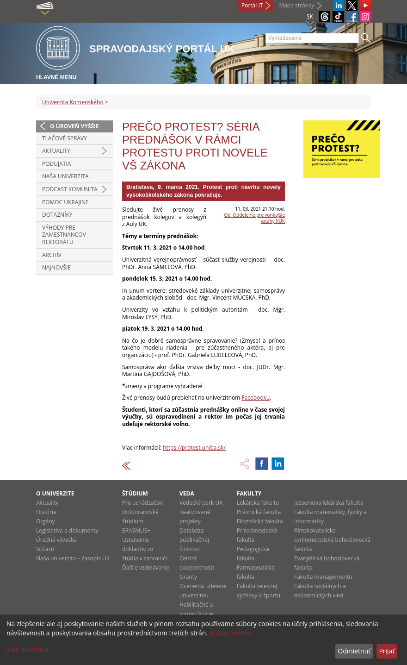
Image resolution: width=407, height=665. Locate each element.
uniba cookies (230, 632)
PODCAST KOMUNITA (70, 189)
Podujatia (56, 164)
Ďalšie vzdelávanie (145, 567)
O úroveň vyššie (74, 126)
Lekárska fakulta (258, 503)
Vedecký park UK (201, 503)
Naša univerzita (65, 176)
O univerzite (55, 493)
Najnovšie (56, 267)
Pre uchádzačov (142, 503)
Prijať (387, 650)
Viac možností (27, 649)
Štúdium (135, 493)
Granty (188, 577)
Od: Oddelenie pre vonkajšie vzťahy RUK (254, 218)
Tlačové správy (64, 138)
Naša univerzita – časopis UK (73, 558)
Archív (52, 255)
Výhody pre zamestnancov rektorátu (64, 235)
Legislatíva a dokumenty (67, 530)
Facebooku (255, 398)
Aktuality (56, 151)
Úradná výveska (56, 540)
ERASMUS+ (136, 530)
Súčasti (45, 549)
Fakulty (249, 493)
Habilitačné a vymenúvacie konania (196, 614)
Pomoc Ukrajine (65, 202)
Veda (186, 493)
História (46, 512)
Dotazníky (57, 215)
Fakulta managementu (323, 577)
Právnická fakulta (259, 512)
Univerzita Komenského (73, 102)
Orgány (45, 521)
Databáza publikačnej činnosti (194, 540)
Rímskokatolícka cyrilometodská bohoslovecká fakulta (332, 540)
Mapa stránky (296, 5)
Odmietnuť (354, 650)
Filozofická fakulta (260, 521)
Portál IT (252, 5)
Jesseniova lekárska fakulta (328, 503)
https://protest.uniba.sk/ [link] (194, 448)
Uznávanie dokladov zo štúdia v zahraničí (144, 549)
